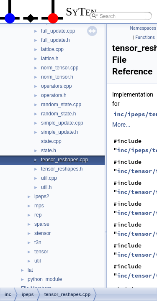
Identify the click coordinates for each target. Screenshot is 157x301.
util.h (46, 187)
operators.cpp (56, 86)
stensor (42, 233)
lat (30, 270)
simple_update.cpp (62, 123)
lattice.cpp (52, 49)
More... (121, 124)
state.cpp (51, 141)
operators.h (54, 95)
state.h (48, 150)
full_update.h (55, 40)
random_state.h (58, 114)
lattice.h (49, 58)
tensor (41, 252)
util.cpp (49, 178)
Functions (145, 37)
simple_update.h (59, 132)
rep (37, 215)
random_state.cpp (61, 104)
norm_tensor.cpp (59, 68)
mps (39, 206)
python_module (45, 279)
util (37, 261)
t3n (37, 242)
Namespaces (143, 28)
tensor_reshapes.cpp (64, 160)
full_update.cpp (58, 31)
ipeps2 (41, 196)
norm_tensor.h (57, 77)
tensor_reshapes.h (61, 169)
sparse (41, 224)
